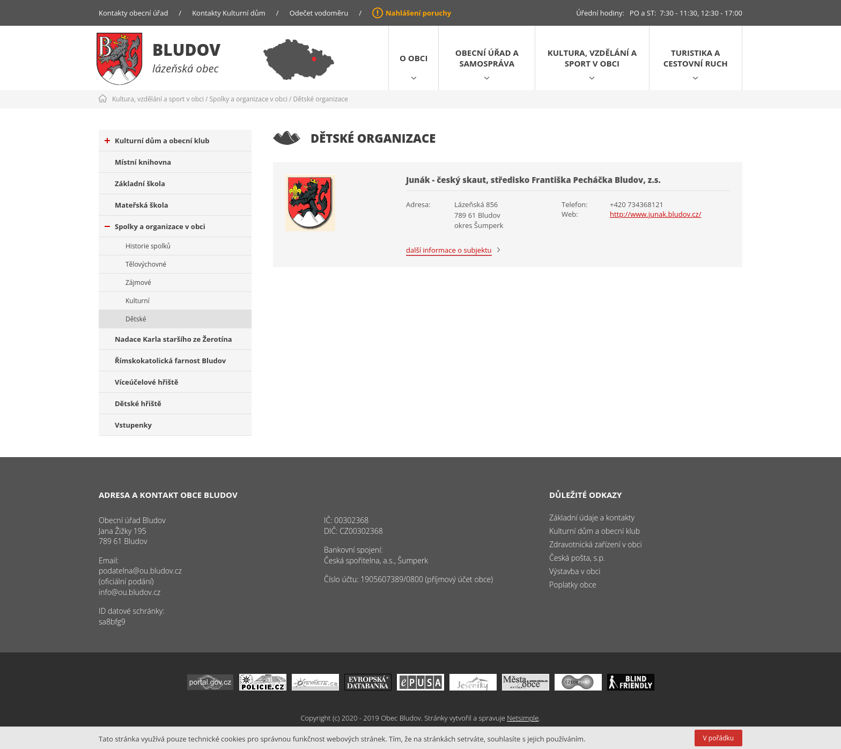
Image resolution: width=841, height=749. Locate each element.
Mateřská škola (141, 205)
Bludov (186, 50)
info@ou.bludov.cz (129, 592)
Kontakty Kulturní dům (228, 13)
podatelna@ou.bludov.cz (140, 571)
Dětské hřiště (138, 403)
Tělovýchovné (146, 264)
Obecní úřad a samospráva (487, 58)
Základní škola (140, 183)
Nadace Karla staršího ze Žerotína (173, 339)
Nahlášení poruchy (418, 13)
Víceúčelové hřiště (146, 382)
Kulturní (138, 300)
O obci (413, 58)
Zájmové (138, 282)
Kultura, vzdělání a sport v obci (592, 58)
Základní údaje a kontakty (592, 517)
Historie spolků (148, 246)
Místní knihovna (143, 162)
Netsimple (522, 718)
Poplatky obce (572, 584)
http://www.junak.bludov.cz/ (655, 214)
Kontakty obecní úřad (133, 13)
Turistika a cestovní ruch (695, 58)
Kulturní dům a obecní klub (157, 140)
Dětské (136, 319)
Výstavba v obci (574, 571)
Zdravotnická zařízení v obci (595, 544)
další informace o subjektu (449, 250)
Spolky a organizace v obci (248, 99)
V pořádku (718, 738)
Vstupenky (133, 425)
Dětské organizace (320, 99)
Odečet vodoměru (319, 13)
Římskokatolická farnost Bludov (170, 360)
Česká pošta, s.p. (577, 558)
